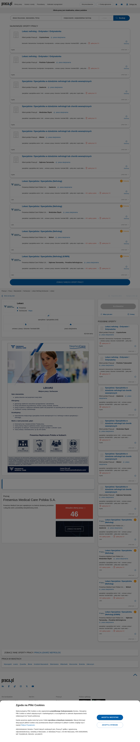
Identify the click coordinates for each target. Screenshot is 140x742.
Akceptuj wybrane (110, 725)
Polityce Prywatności (28, 725)
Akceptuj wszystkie (109, 717)
